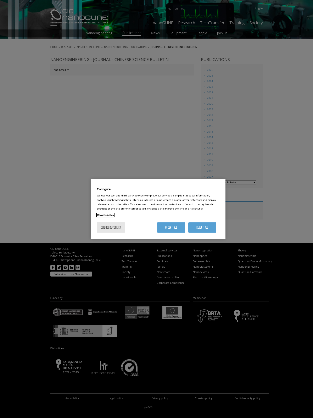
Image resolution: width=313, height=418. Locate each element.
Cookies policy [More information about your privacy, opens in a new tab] (105, 215)
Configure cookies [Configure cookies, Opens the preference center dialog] (111, 227)
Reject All (202, 227)
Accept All (171, 227)
